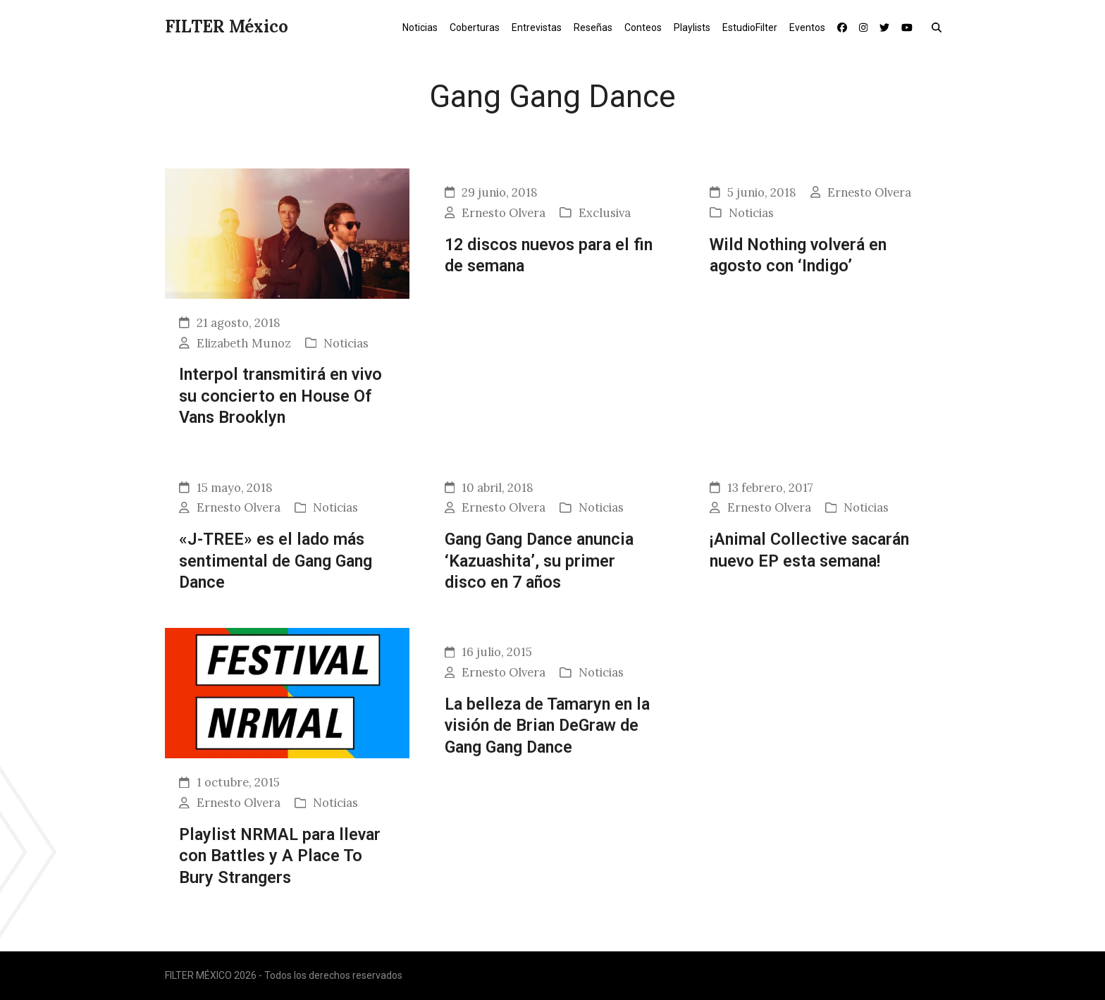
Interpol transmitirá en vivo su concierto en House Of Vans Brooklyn (280, 395)
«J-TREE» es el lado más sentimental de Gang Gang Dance (275, 560)
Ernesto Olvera (503, 213)
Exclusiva (605, 213)
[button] (940, 26)
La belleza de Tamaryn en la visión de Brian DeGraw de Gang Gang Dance (547, 725)
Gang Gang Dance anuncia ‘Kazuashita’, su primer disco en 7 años (539, 560)
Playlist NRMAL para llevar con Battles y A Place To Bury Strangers (280, 856)
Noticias (346, 343)
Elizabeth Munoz (244, 343)
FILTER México (226, 26)
